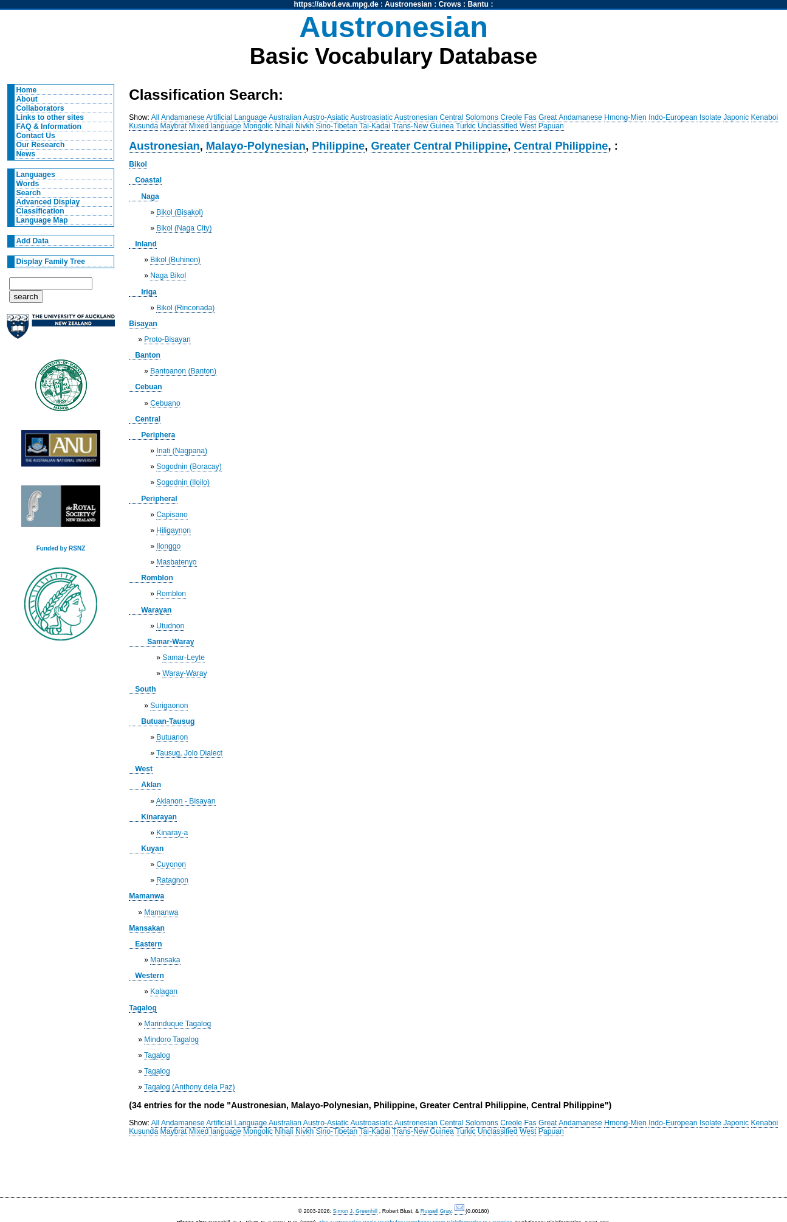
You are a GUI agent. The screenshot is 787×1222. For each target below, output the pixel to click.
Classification (40, 211)
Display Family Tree (51, 261)
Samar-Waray (170, 641)
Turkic (466, 126)
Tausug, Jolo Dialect (189, 753)
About (27, 99)
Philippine (338, 145)
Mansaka (165, 960)
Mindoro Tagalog (171, 1039)
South (145, 689)
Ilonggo (168, 546)
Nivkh (304, 126)
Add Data (32, 241)
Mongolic (258, 126)
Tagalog (143, 1008)
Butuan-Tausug (167, 721)
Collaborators (40, 108)
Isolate (710, 117)
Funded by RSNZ (61, 548)
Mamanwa (146, 896)
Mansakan (147, 928)
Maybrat (173, 126)
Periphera (158, 435)
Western (149, 975)
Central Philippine (561, 145)
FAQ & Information (48, 126)
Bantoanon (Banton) (183, 371)
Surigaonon (169, 705)
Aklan (151, 784)
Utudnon (170, 626)
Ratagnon (172, 880)
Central (147, 419)
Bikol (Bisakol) (179, 212)
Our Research (40, 145)
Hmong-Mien (625, 117)
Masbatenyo (176, 562)
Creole (511, 117)
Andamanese (183, 117)
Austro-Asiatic (326, 117)
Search (28, 193)
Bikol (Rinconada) (185, 308)
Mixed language (215, 126)
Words (28, 183)
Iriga (149, 292)
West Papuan (542, 126)
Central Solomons (468, 117)
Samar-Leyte (183, 657)
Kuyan (152, 848)
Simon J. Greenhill (355, 1211)
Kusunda (143, 126)
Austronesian (408, 4)
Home (26, 90)
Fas (530, 117)
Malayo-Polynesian (256, 145)
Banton (147, 355)
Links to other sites (50, 117)
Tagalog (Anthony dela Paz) (189, 1087)
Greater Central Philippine (439, 145)
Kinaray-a (172, 832)
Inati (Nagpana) (181, 450)
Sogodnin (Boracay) (188, 466)
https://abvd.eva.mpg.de (336, 4)
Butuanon (172, 737)
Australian (285, 117)
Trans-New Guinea (423, 126)
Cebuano (165, 403)
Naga (150, 196)
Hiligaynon (173, 530)
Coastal (148, 180)
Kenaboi (764, 117)
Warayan (156, 610)
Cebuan (148, 387)
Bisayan (143, 323)
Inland (146, 244)
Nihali (284, 126)
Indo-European (672, 117)
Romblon (157, 578)
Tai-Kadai (374, 126)
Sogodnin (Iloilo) (183, 482)
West (144, 769)
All (155, 117)
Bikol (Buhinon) (175, 259)
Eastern (148, 944)
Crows (450, 4)
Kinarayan (159, 817)
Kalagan (163, 991)
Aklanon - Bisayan (186, 801)
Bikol (138, 164)
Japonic (736, 117)
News (26, 154)
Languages (35, 174)
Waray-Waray (184, 673)
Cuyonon (171, 864)
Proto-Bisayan (167, 339)
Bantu (478, 4)
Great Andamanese (570, 117)
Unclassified (498, 126)
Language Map (42, 220)
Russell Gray (436, 1211)
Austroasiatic (372, 117)
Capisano (171, 514)
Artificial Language (236, 117)
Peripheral (159, 499)
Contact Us (35, 135)
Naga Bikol (168, 275)
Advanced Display (48, 202)
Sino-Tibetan (336, 126)
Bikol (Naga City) (183, 228)
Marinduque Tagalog (177, 1023)
